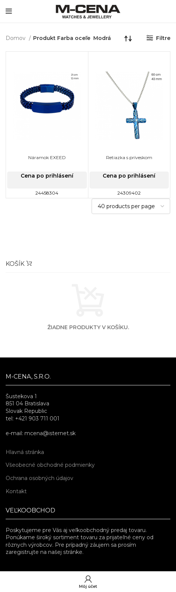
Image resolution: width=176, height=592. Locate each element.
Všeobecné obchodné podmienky (50, 465)
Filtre (163, 38)
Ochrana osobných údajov (39, 478)
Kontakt (16, 491)
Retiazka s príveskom (129, 157)
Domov (16, 38)
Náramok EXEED (47, 157)
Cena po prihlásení (47, 175)
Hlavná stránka (25, 452)
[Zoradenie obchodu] (128, 38)
